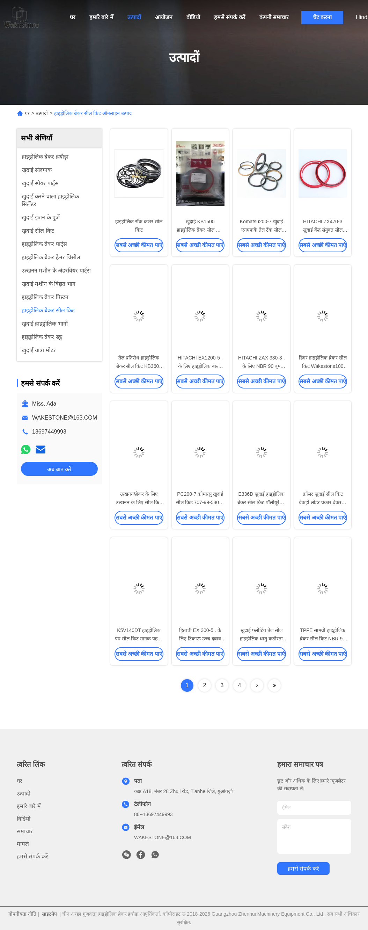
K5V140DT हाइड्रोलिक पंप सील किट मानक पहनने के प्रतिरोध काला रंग (139, 638)
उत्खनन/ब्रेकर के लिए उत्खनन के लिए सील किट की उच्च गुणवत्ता (139, 502)
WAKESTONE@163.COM (64, 418)
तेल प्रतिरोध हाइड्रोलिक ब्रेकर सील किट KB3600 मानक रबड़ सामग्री (139, 366)
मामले (23, 844)
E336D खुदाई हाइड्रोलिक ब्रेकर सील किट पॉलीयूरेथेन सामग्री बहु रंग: (261, 502)
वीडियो (193, 17)
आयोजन (163, 17)
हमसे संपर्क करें (229, 17)
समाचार (25, 831)
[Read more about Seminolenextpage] (257, 685)
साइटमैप (49, 914)
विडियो (23, 819)
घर (72, 17)
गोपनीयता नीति (22, 914)
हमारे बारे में (101, 17)
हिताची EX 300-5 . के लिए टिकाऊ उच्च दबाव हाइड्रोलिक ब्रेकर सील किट (200, 638)
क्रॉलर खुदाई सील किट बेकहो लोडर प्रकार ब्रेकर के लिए (323, 502)
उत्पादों (134, 17)
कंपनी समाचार (274, 17)
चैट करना (322, 17)
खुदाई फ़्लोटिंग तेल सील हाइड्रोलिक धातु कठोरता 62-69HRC (261, 638)
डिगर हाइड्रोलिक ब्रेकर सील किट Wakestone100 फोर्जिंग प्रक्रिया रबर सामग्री (323, 366)
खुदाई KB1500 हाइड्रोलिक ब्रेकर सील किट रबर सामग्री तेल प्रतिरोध (200, 230)
